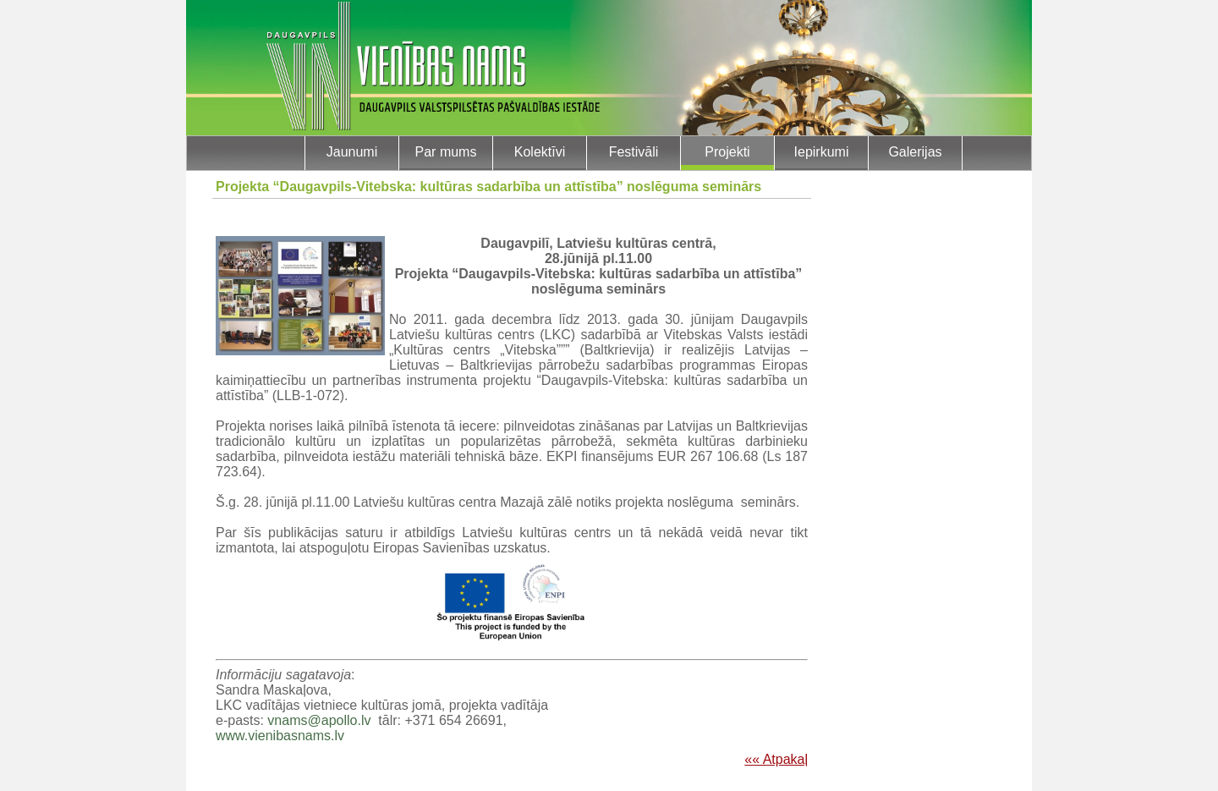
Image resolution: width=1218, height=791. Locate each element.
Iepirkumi (821, 152)
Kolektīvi (539, 152)
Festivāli (634, 152)
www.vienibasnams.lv (280, 735)
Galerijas (914, 152)
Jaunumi (351, 152)
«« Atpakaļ (776, 759)
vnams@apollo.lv (318, 720)
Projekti (727, 152)
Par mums (446, 152)
